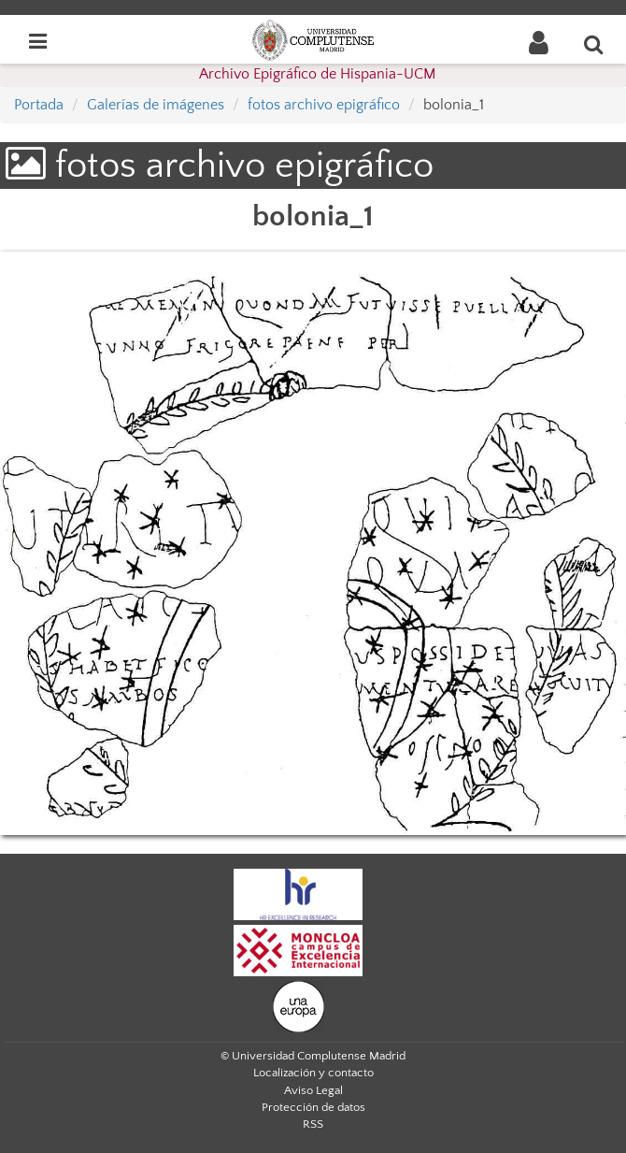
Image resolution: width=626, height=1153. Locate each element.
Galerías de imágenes (155, 104)
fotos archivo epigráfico (324, 104)
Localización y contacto (313, 1072)
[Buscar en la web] (594, 44)
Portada (39, 104)
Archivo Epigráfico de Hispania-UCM (317, 73)
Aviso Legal (313, 1090)
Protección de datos (313, 1107)
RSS (313, 1124)
